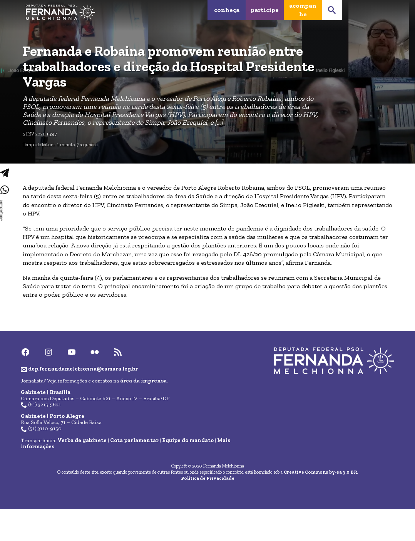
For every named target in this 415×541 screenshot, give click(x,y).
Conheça (226, 9)
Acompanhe (302, 10)
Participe (265, 9)
